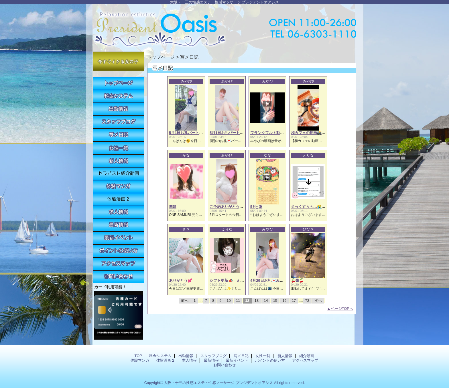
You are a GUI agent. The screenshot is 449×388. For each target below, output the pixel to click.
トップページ (161, 57)
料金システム (118, 96)
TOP (118, 83)
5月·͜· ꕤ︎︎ (256, 206)
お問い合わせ (118, 276)
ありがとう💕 (180, 280)
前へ (184, 300)
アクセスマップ (118, 263)
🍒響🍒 (297, 280)
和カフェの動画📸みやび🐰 (314, 133)
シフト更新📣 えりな (229, 280)
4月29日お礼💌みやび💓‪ (271, 280)
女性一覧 (118, 147)
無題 (172, 206)
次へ (318, 300)
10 (229, 300)
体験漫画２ (118, 199)
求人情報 (118, 212)
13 (257, 300)
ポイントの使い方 (118, 251)
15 (275, 300)
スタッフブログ (118, 122)
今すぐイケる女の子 (118, 61)
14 (266, 300)
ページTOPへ (342, 308)
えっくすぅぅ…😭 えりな (313, 206)
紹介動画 (118, 173)
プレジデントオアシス (224, 26)
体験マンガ (118, 186)
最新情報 (118, 225)
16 (284, 300)
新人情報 (118, 160)
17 (294, 300)
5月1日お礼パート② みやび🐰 (235, 133)
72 (307, 300)
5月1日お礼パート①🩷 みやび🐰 (196, 133)
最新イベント (118, 238)
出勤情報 (118, 109)
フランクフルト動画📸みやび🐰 (277, 133)
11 (238, 300)
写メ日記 (118, 135)
